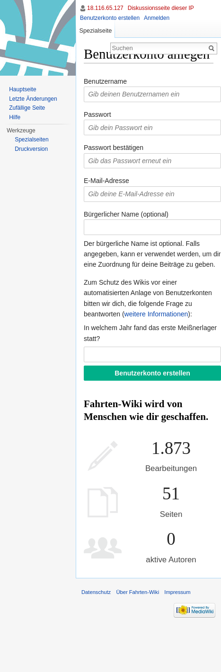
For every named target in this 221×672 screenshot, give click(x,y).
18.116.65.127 (105, 8)
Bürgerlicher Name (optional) (126, 214)
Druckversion (31, 149)
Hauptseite (22, 89)
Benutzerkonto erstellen (110, 18)
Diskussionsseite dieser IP (161, 8)
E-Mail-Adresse (106, 180)
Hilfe (14, 117)
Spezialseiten (31, 139)
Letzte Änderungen (33, 99)
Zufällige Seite (27, 108)
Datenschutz (96, 592)
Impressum (177, 592)
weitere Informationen (156, 314)
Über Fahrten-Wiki (137, 592)
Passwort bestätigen (113, 147)
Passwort (97, 114)
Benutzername (105, 81)
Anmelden (156, 18)
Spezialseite (95, 30)
